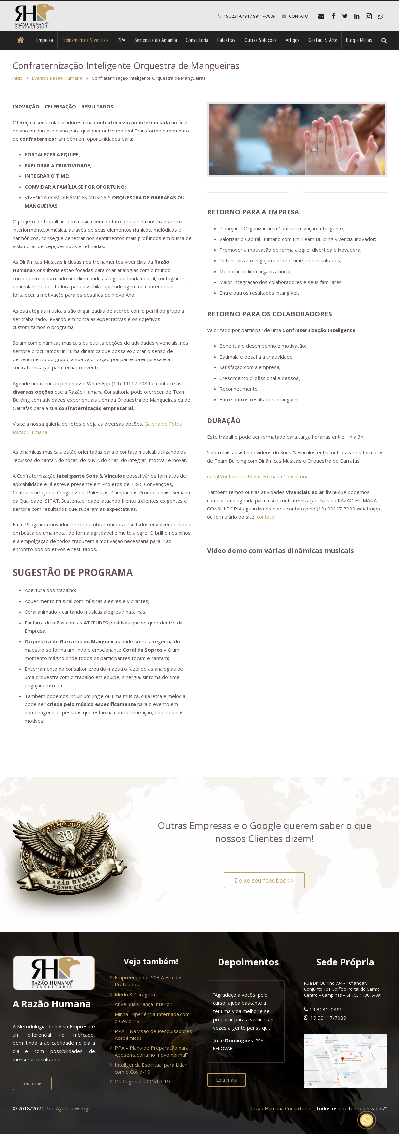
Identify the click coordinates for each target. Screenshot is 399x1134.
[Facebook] (333, 16)
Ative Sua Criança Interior (143, 1004)
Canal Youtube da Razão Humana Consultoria (258, 476)
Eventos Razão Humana (57, 78)
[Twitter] (345, 16)
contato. (266, 517)
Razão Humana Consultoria (279, 1108)
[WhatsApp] (381, 16)
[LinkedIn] (357, 16)
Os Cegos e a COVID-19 (142, 1081)
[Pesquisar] (384, 40)
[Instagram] (369, 16)
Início (18, 78)
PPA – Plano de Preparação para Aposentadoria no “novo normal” (152, 1051)
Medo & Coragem (135, 994)
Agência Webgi (72, 1108)
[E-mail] (321, 16)
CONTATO (298, 16)
